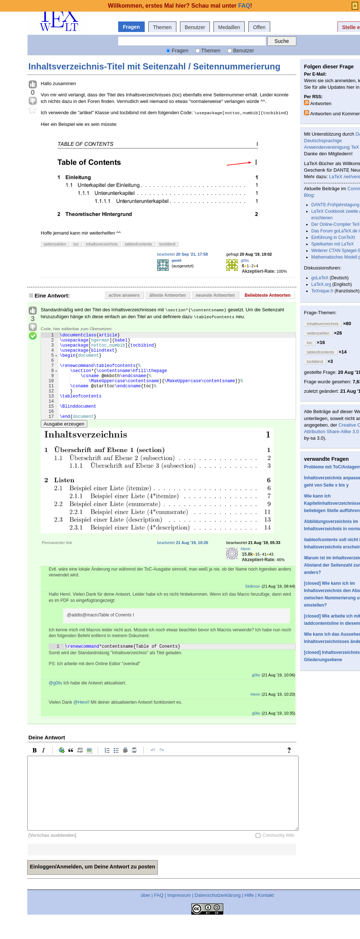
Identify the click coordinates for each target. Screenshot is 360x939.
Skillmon (252, 605)
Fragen (131, 27)
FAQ (159, 915)
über (145, 915)
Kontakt (266, 915)
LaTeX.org (321, 284)
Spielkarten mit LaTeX (332, 244)
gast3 (176, 260)
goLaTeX (319, 277)
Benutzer (195, 27)
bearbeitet (182, 254)
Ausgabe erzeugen (64, 442)
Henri (245, 567)
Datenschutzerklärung (217, 915)
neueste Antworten (215, 295)
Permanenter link (57, 561)
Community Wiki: (279, 855)
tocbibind (167, 244)
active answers (124, 295)
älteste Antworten (167, 295)
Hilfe (249, 915)
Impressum (179, 915)
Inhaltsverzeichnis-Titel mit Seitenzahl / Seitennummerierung (154, 66)
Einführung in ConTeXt (333, 237)
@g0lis (55, 702)
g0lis (245, 260)
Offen (259, 27)
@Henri (80, 721)
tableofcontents (138, 244)
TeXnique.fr (322, 290)
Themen (162, 27)
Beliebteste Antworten (268, 295)
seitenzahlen (55, 244)
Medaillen (229, 27)
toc (76, 244)
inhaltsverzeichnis (102, 244)
